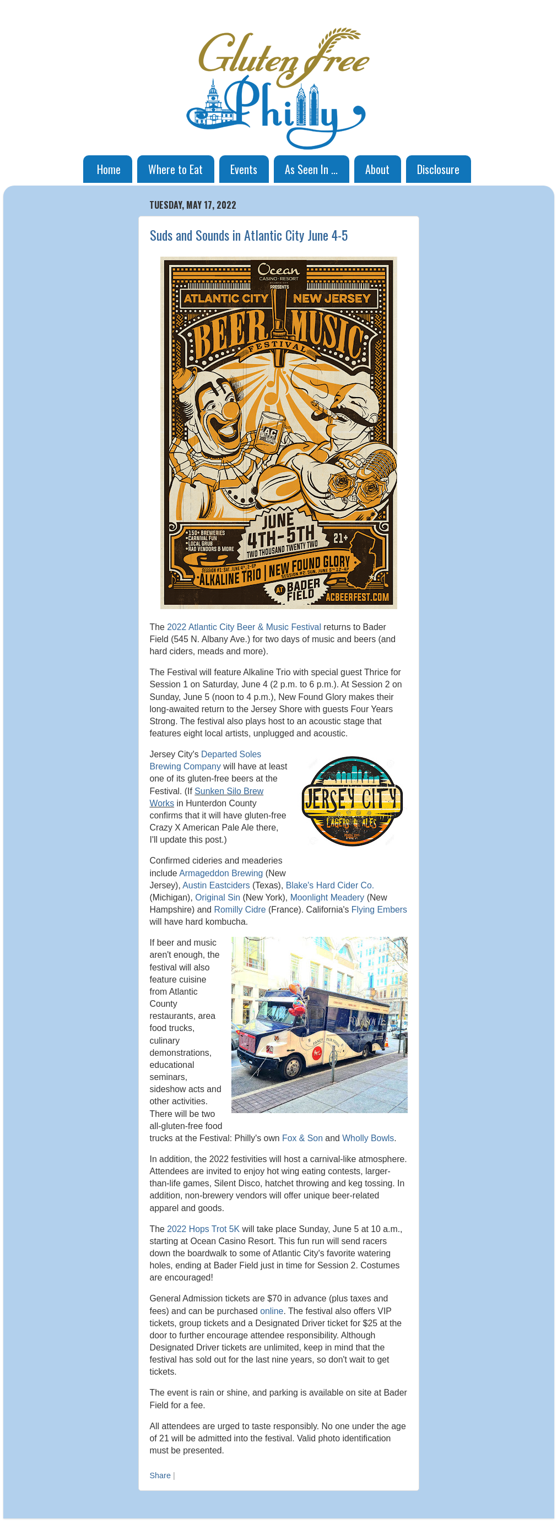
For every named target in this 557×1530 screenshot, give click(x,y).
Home (109, 169)
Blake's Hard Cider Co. (330, 885)
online (271, 1311)
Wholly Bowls (368, 1138)
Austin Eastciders (216, 885)
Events (243, 169)
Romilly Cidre (240, 909)
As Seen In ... (311, 169)
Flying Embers (379, 909)
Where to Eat (175, 169)
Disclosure (438, 169)
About (377, 169)
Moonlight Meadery (327, 897)
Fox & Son (302, 1138)
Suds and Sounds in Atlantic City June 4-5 (249, 235)
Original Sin (217, 897)
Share (160, 1475)
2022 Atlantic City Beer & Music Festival (244, 627)
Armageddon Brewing (221, 873)
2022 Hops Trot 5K (203, 1229)
